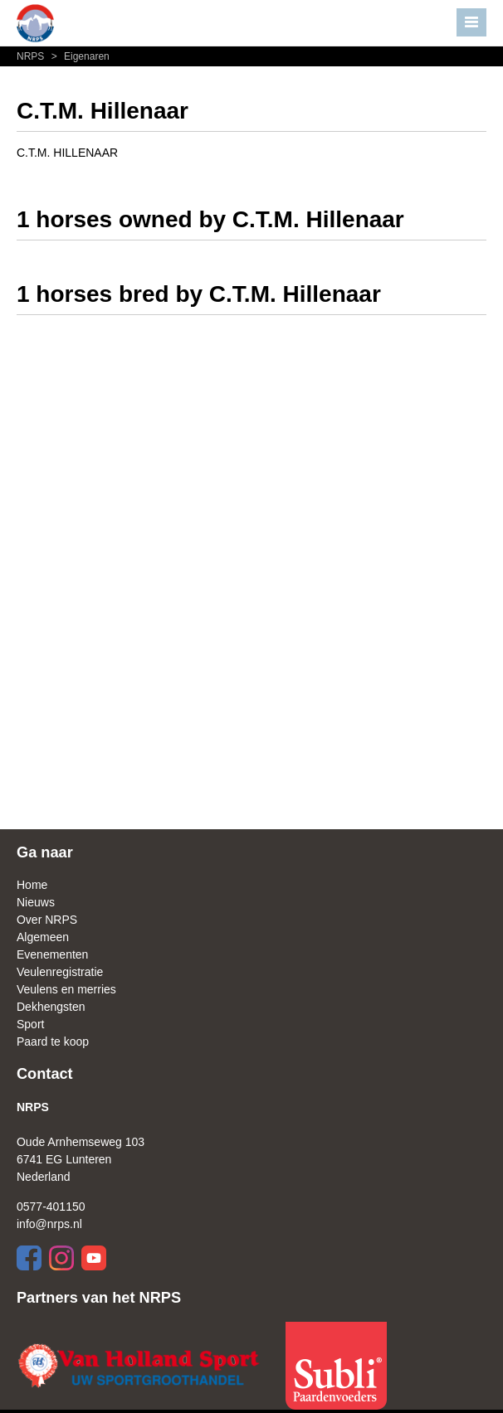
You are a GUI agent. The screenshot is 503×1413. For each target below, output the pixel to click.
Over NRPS (47, 919)
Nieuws (36, 902)
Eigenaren (78, 56)
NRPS (32, 56)
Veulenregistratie (60, 971)
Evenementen (52, 954)
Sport (30, 1024)
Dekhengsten (51, 1006)
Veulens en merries (66, 989)
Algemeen (43, 937)
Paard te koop (53, 1041)
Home (32, 884)
